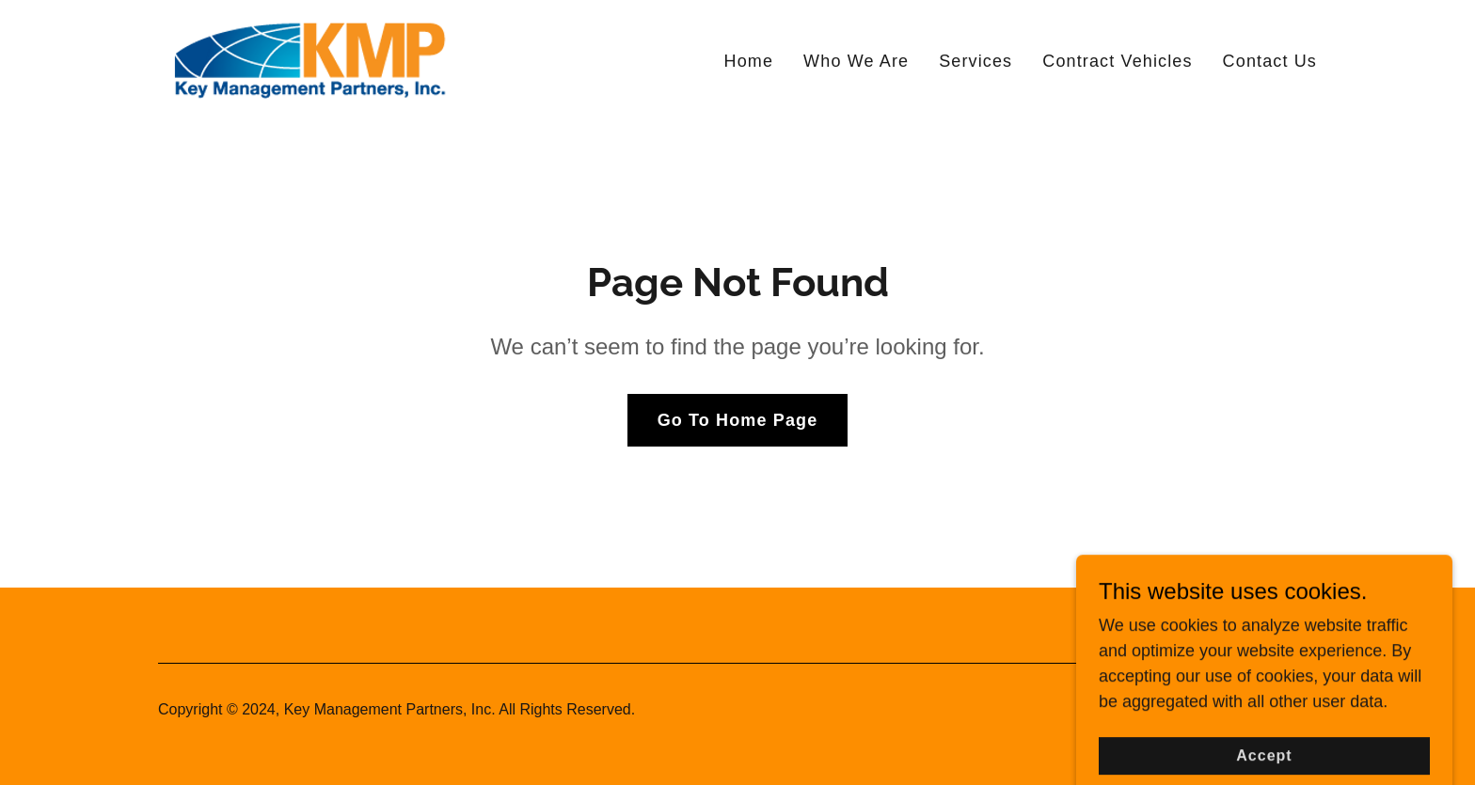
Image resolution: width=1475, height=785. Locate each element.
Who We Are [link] (856, 61)
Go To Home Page (738, 420)
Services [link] (975, 61)
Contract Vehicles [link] (1117, 61)
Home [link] (749, 61)
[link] (308, 57)
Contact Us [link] (1270, 61)
